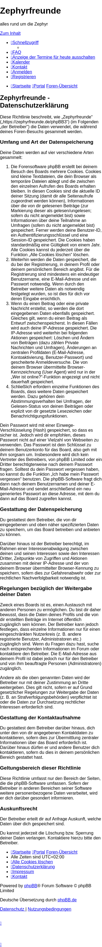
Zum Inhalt (10, 33)
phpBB (30, 885)
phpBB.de (67, 900)
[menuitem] (16, 52)
